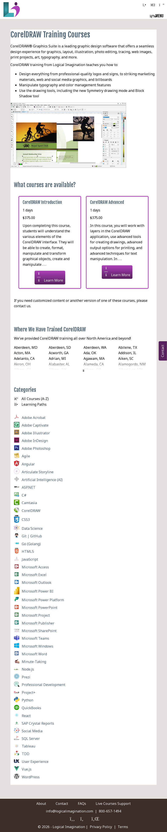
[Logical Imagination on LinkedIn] (94, 819)
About (41, 803)
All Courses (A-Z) (31, 398)
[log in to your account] (153, 5)
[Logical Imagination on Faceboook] (72, 819)
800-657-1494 (110, 811)
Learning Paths (30, 404)
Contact (62, 803)
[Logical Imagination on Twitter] (83, 819)
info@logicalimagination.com (69, 811)
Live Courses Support (113, 803)
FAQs (82, 803)
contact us (22, 306)
